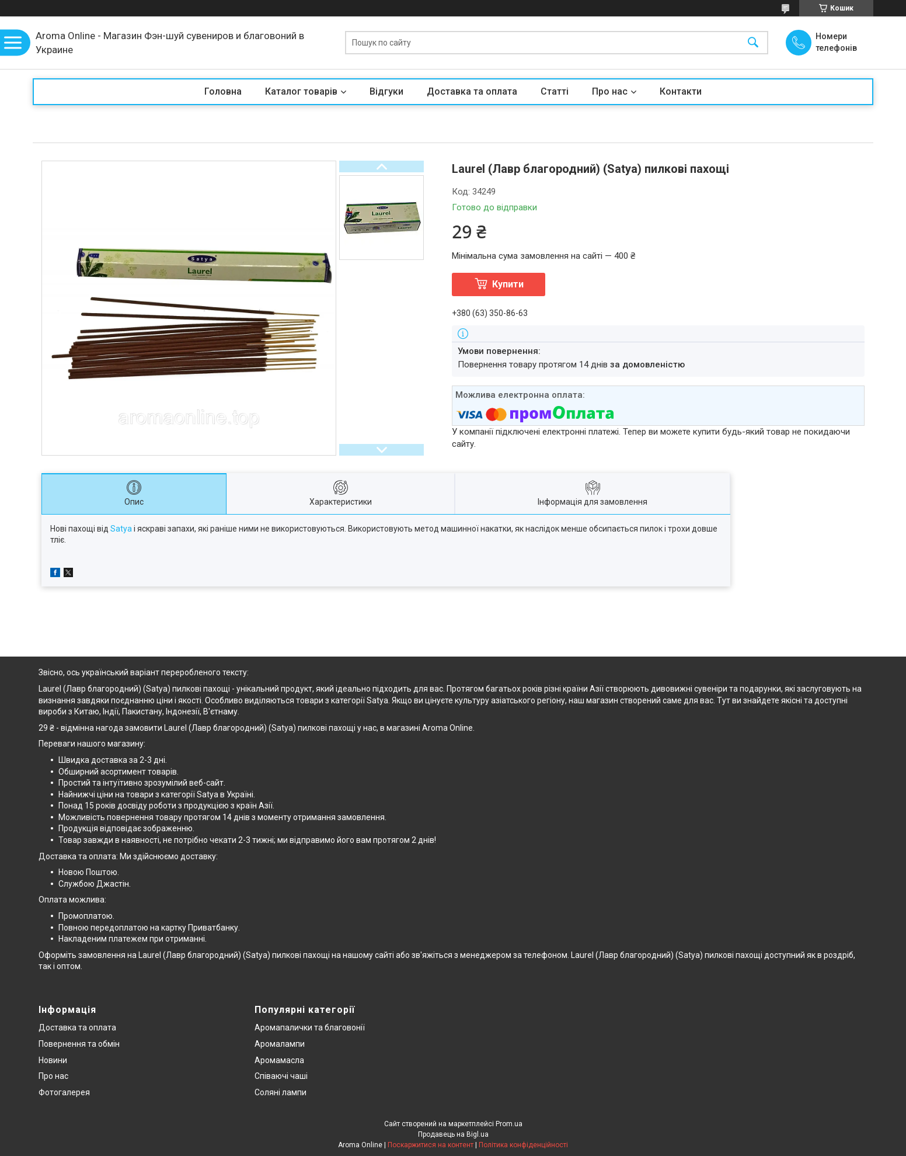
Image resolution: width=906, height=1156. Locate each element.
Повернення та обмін (79, 1044)
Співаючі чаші (281, 1076)
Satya (121, 528)
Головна (223, 91)
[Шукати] (753, 43)
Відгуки (386, 91)
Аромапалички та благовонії (310, 1027)
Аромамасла (279, 1060)
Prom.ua (509, 1124)
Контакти (681, 91)
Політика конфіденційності (523, 1145)
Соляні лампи (280, 1092)
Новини (53, 1060)
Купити (508, 284)
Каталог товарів (301, 91)
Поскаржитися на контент (430, 1145)
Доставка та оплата (472, 91)
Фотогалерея (64, 1092)
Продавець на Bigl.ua (453, 1134)
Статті (555, 91)
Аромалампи (280, 1044)
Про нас (610, 91)
